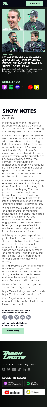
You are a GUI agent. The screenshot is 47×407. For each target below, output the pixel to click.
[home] (5, 3)
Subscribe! (13, 330)
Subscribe (35, 3)
